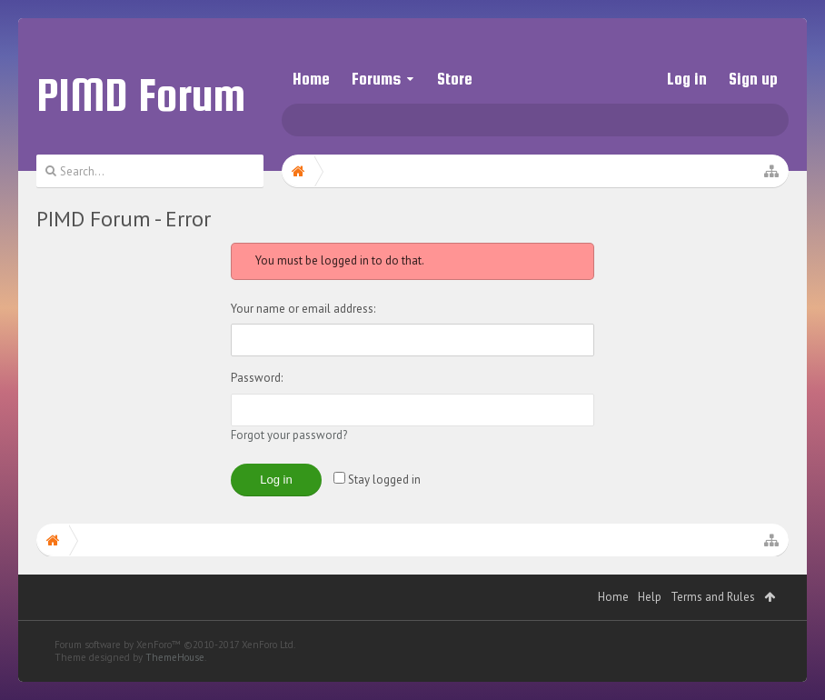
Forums (376, 78)
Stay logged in (377, 479)
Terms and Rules (713, 633)
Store (454, 78)
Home (311, 78)
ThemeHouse (174, 693)
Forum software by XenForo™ (175, 681)
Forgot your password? (289, 435)
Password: (257, 377)
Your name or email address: (303, 308)
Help (649, 633)
